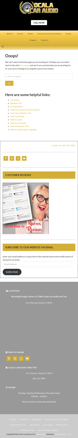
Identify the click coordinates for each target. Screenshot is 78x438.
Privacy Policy (41, 434)
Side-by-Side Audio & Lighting (23, 129)
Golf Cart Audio (17, 116)
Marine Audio (16, 119)
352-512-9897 (39, 378)
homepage (25, 65)
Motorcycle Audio (18, 123)
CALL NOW (39, 22)
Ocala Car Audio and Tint (39, 8)
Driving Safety (16, 106)
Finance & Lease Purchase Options (25, 109)
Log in (70, 434)
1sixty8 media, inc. (60, 434)
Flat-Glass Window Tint (20, 113)
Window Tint (16, 103)
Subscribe (12, 272)
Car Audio (14, 100)
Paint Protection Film (19, 126)
